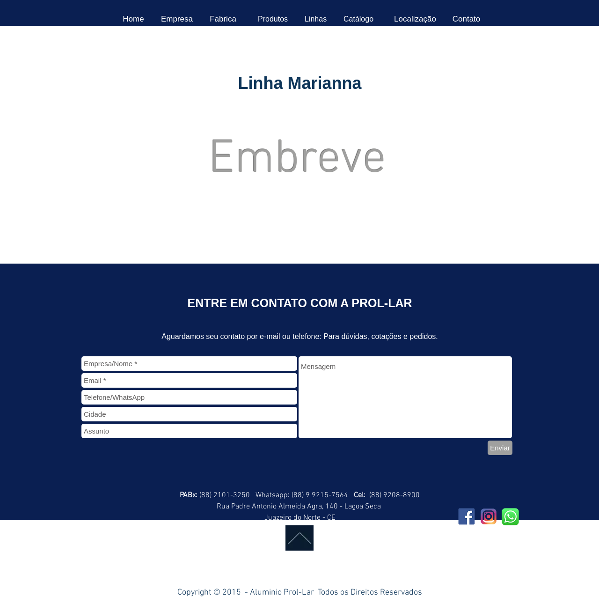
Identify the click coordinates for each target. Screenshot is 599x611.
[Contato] (466, 19)
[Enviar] (500, 448)
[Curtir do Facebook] (134, 566)
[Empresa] (177, 19)
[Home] (133, 19)
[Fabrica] (223, 19)
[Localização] (415, 19)
